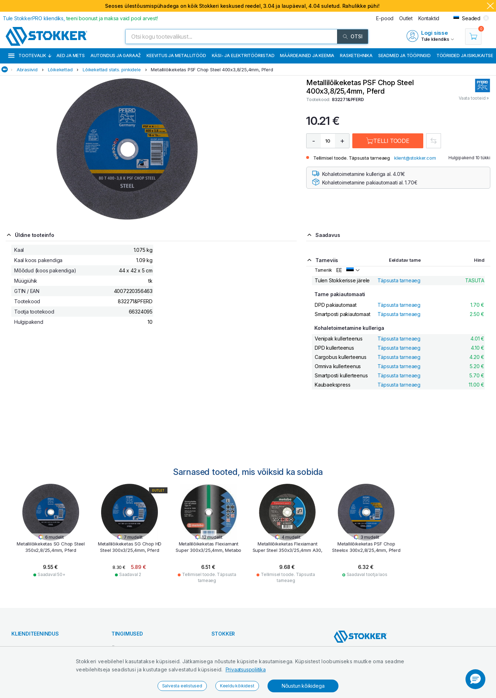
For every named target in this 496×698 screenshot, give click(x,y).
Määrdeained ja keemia (307, 55)
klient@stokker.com (415, 158)
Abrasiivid (27, 69)
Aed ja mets (70, 55)
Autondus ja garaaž (115, 55)
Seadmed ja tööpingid (404, 55)
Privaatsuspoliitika (246, 669)
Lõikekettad (60, 69)
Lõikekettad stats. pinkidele (111, 69)
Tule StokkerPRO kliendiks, (80, 18)
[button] (475, 679)
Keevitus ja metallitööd (176, 55)
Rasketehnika (356, 55)
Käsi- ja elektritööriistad (243, 55)
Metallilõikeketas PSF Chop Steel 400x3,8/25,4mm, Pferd (212, 69)
